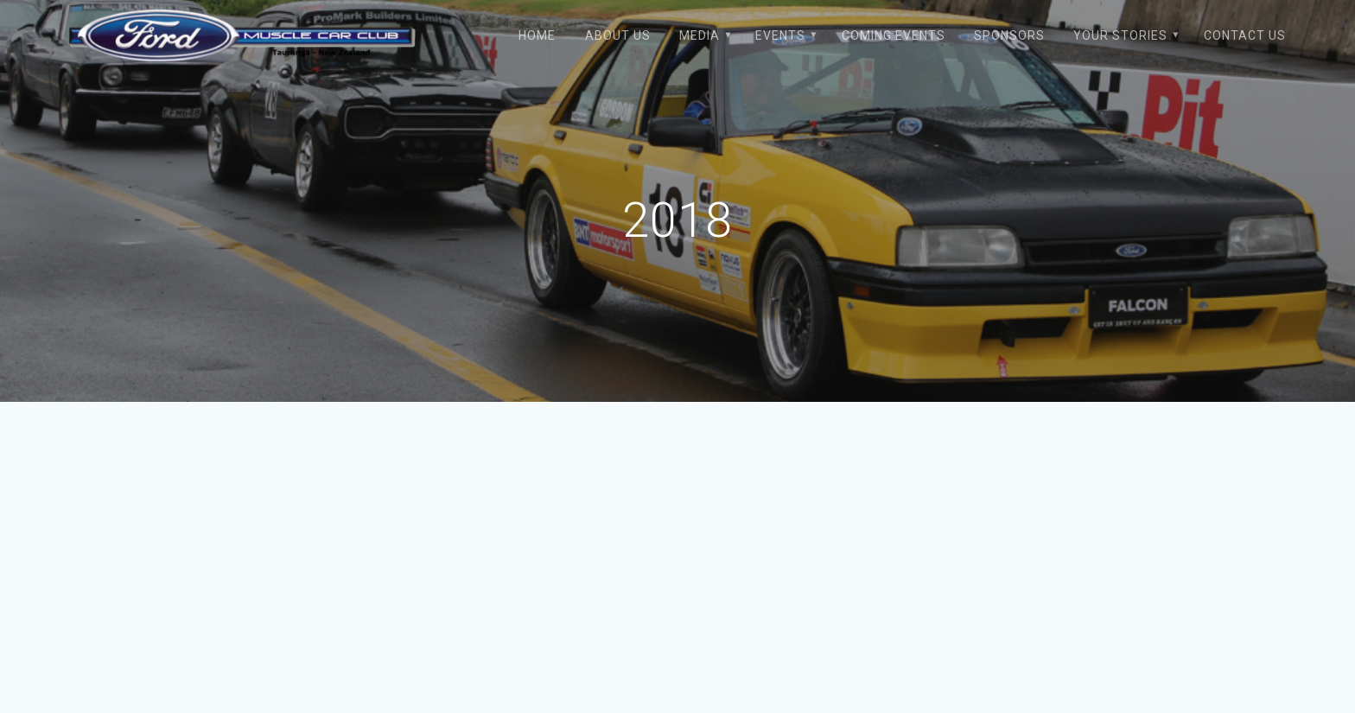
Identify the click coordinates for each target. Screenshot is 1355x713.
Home (537, 35)
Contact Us (1245, 35)
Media (699, 35)
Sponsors (1009, 35)
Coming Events (893, 35)
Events (780, 35)
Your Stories (1120, 35)
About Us (618, 35)
